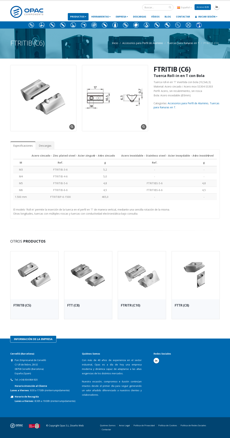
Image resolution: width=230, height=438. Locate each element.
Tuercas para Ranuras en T (183, 43)
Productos (78, 16)
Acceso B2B (202, 7)
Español (184, 7)
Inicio (115, 43)
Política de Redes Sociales (193, 425)
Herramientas (101, 16)
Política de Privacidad (144, 425)
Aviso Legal (124, 425)
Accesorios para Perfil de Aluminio (142, 43)
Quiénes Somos (107, 425)
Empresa (122, 16)
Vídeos (155, 16)
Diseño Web (77, 425)
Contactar (183, 16)
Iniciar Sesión (206, 16)
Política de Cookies (167, 425)
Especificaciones (23, 145)
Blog (168, 16)
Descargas (139, 16)
